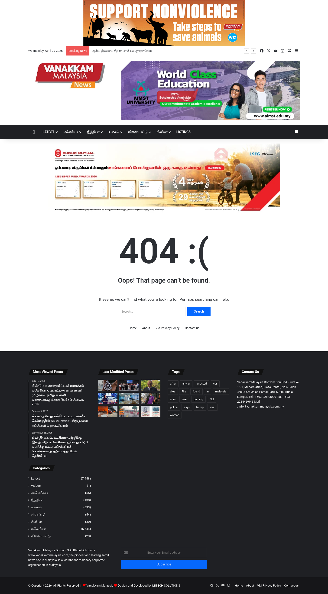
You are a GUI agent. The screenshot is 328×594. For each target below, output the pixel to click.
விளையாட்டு (138, 132)
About (146, 328)
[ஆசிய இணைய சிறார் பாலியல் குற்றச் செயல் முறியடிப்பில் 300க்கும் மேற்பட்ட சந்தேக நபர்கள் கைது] (108, 385)
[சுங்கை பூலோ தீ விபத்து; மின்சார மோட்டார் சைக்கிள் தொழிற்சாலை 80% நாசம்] (108, 411)
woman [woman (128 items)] (174, 415)
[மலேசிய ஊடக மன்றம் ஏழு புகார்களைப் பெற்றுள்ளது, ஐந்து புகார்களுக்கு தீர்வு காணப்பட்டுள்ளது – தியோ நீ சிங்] (108, 398)
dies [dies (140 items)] (172, 391)
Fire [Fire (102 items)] (184, 391)
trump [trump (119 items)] (200, 407)
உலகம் (113, 132)
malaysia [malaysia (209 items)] (220, 391)
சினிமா (162, 132)
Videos (36, 485)
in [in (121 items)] (208, 391)
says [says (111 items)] (187, 407)
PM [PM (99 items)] (212, 399)
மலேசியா (70, 132)
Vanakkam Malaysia (102, 585)
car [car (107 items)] (215, 383)
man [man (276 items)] (173, 399)
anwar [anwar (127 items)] (186, 383)
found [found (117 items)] (196, 391)
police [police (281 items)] (174, 407)
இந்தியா (93, 132)
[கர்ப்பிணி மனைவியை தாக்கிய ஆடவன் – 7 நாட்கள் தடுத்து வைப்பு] (151, 398)
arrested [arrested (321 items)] (201, 383)
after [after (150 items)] (173, 383)
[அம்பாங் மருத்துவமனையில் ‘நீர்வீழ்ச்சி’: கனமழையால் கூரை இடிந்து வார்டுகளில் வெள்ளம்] (129, 398)
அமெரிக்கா (39, 493)
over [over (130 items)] (184, 399)
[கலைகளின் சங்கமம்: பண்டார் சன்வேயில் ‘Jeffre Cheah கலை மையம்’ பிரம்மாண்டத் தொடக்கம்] (129, 385)
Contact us (192, 328)
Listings (183, 132)
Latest (48, 132)
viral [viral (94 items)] (212, 407)
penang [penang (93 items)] (198, 399)
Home (133, 328)
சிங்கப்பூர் (38, 514)
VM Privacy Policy (167, 328)
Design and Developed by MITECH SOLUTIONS (149, 585)
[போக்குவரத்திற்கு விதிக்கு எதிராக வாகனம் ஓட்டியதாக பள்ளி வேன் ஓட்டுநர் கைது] (129, 411)
